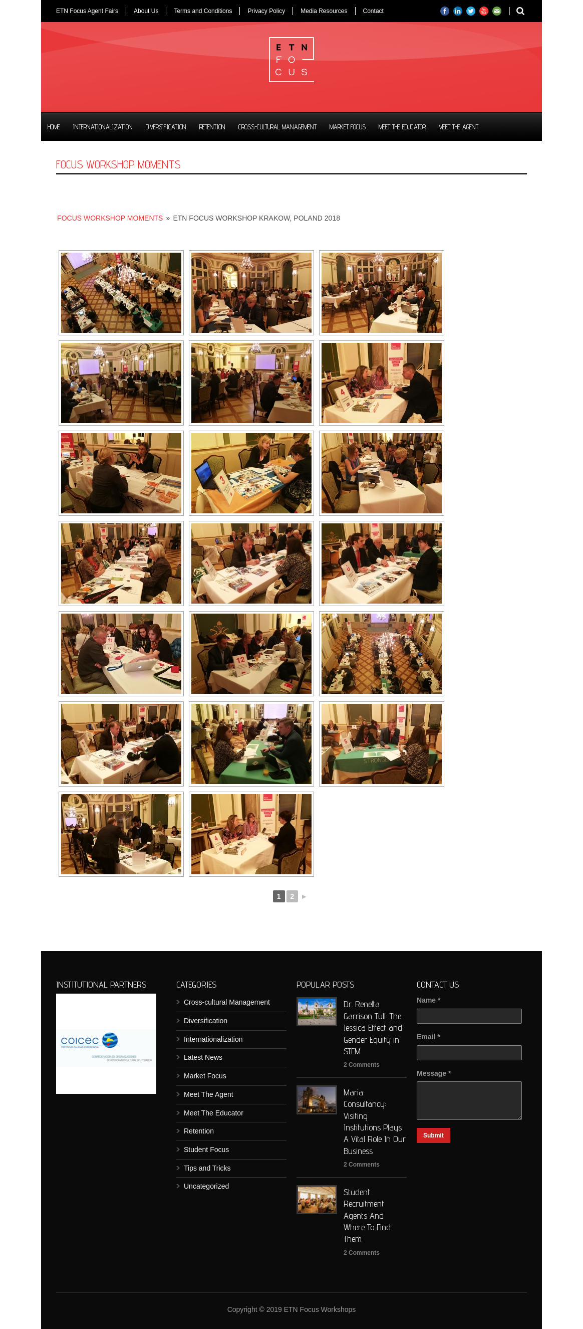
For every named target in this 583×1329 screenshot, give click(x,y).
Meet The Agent (458, 127)
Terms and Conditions (203, 11)
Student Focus (206, 1150)
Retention (212, 127)
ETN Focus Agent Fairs (87, 11)
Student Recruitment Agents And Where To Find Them (367, 1215)
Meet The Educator (402, 127)
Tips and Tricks (207, 1168)
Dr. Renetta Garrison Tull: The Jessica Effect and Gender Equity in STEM (373, 1027)
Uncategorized (206, 1186)
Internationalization (103, 127)
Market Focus (348, 127)
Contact (373, 11)
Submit (433, 1135)
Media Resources (324, 11)
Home (54, 127)
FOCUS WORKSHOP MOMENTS (110, 218)
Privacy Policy (266, 11)
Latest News (203, 1057)
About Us (146, 11)
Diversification (166, 127)
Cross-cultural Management (277, 127)
